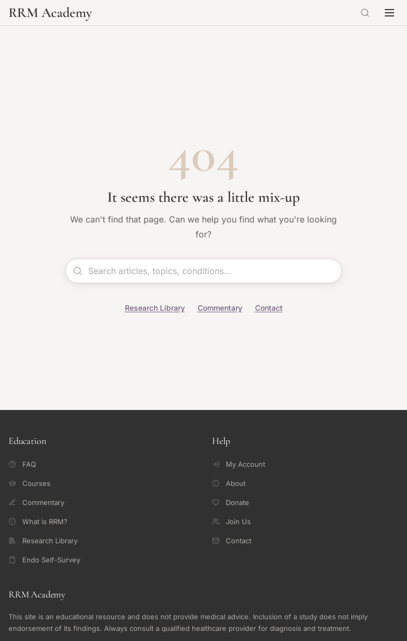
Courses (29, 483)
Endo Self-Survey (44, 559)
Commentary (220, 307)
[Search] (365, 13)
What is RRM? (38, 521)
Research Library (155, 307)
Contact (269, 307)
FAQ (22, 464)
